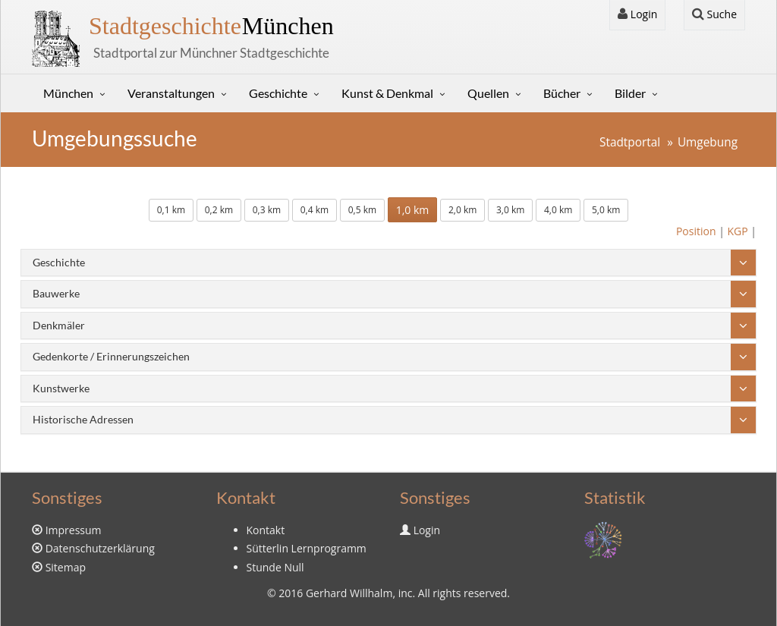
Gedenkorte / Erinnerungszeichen (111, 356)
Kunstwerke (61, 388)
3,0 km (510, 209)
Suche (714, 14)
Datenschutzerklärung (100, 548)
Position (696, 231)
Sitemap (66, 567)
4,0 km (558, 209)
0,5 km (362, 209)
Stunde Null (275, 567)
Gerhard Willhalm (349, 593)
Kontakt (266, 530)
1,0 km (412, 210)
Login (637, 14)
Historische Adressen (83, 419)
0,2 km (219, 209)
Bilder (630, 93)
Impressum (74, 530)
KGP (737, 231)
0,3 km (267, 209)
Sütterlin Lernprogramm (306, 548)
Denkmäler (59, 325)
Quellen (488, 93)
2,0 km (462, 209)
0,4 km (314, 209)
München (211, 25)
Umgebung (708, 142)
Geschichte (278, 93)
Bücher (561, 93)
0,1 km (171, 209)
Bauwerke (56, 293)
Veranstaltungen (171, 93)
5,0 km (606, 209)
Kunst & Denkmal (387, 93)
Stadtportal (629, 142)
